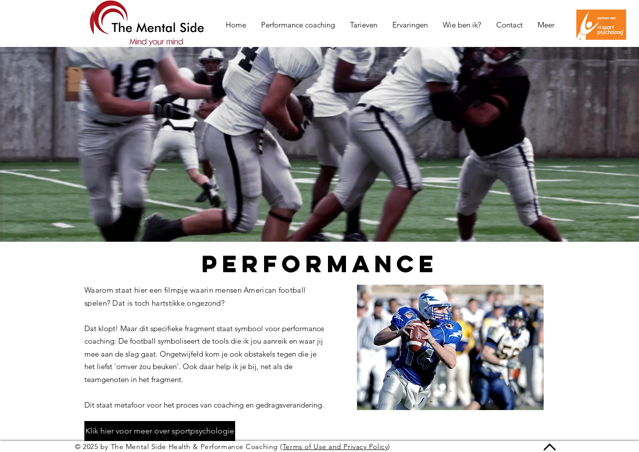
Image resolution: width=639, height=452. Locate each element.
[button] (546, 24)
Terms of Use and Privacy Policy (335, 446)
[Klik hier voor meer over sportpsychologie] (159, 431)
